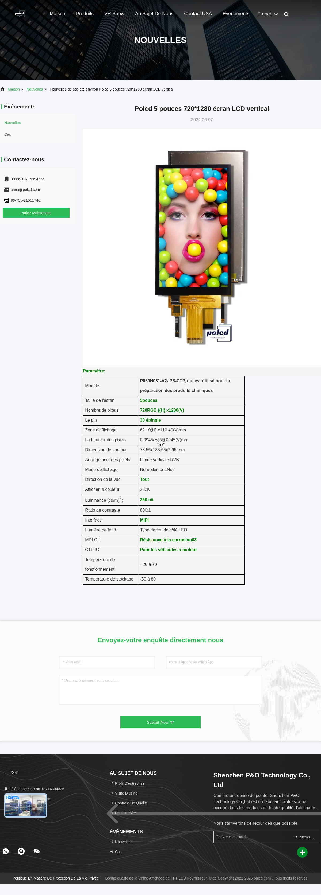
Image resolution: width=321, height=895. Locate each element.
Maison (57, 13)
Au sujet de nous (154, 13)
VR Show (114, 13)
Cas (7, 134)
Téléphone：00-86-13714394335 (34, 789)
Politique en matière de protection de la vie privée (56, 878)
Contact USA (198, 13)
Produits (85, 13)
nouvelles (34, 89)
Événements (236, 13)
